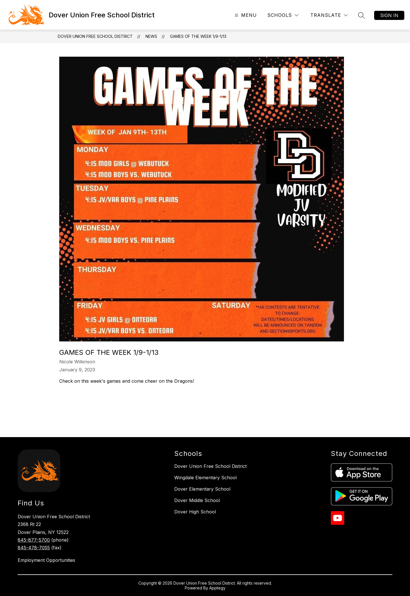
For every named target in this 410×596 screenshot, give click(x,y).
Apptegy (217, 587)
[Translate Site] (329, 15)
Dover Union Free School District (95, 36)
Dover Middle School (197, 500)
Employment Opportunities (46, 560)
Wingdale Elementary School (205, 477)
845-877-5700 (34, 540)
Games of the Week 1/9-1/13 (198, 36)
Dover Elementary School (202, 489)
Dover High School (195, 512)
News (151, 36)
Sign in (389, 15)
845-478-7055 (34, 547)
